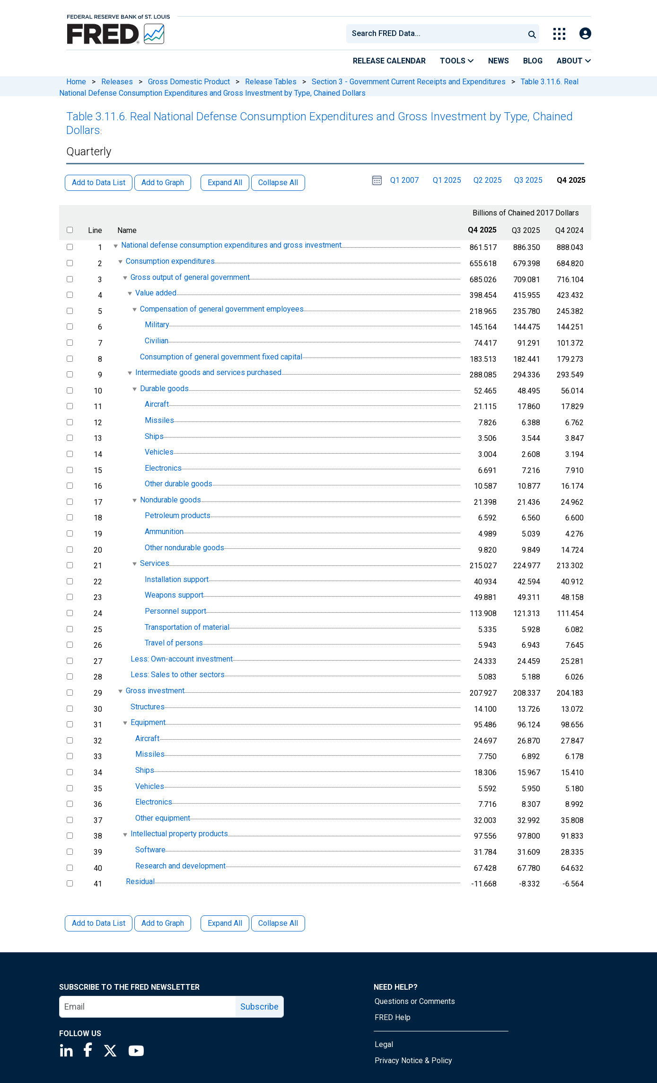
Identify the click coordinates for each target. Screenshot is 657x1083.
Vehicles (159, 452)
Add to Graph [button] (162, 182)
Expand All (225, 923)
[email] (148, 1006)
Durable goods (164, 388)
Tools (457, 60)
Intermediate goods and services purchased (208, 372)
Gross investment (155, 690)
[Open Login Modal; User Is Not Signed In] (585, 34)
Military (157, 325)
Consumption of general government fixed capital (221, 356)
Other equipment (162, 818)
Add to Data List (98, 923)
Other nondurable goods (184, 547)
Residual (140, 881)
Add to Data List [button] (98, 182)
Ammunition (164, 531)
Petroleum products (177, 515)
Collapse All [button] (278, 182)
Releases (117, 81)
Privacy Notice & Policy (413, 1060)
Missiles (159, 420)
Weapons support (174, 595)
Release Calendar (389, 60)
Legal (384, 1044)
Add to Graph (162, 923)
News (498, 60)
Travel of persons (174, 642)
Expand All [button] (225, 182)
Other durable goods (178, 483)
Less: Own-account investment (182, 658)
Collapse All (278, 923)
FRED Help (393, 1017)
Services (154, 563)
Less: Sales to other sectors (178, 675)
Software (150, 849)
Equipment (148, 722)
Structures (148, 706)
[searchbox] (437, 33)
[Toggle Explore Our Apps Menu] (559, 34)
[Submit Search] (532, 33)
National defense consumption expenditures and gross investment (231, 245)
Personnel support (175, 611)
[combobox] (435, 33)
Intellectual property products (179, 834)
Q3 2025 (528, 180)
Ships (154, 436)
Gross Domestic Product (189, 81)
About (574, 60)
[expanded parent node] (115, 246)
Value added (155, 292)
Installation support (177, 579)
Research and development (180, 865)
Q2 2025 (487, 180)
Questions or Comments (415, 1001)
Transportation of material (187, 627)
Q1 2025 (447, 180)
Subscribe (259, 1006)
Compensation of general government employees (222, 308)
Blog (533, 60)
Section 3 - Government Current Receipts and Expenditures (409, 81)
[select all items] (70, 230)
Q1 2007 (404, 180)
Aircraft (157, 404)
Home (76, 81)
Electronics (163, 468)
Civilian (156, 340)
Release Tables (271, 81)
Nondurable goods (170, 499)
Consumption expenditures (170, 261)
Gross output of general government (190, 277)
